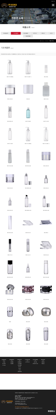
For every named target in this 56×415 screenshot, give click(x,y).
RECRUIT (43, 359)
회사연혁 (3, 363)
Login (52, 1)
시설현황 (11, 363)
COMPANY (4, 359)
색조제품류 (25, 33)
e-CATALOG (27, 359)
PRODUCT (19, 359)
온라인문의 (33, 392)
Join (54, 1)
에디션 (43, 33)
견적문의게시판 (35, 363)
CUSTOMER (35, 359)
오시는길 (3, 365)
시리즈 (51, 33)
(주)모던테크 (40, 408)
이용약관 (16, 392)
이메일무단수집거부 (27, 392)
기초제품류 (15, 33)
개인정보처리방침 (21, 392)
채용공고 (43, 363)
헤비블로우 (5, 33)
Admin (36, 392)
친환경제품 (28, 36)
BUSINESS (11, 359)
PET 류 (34, 33)
